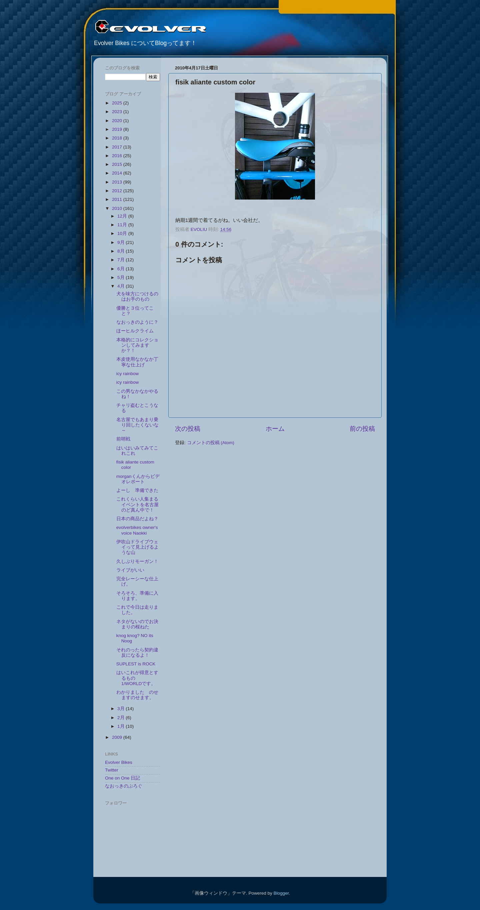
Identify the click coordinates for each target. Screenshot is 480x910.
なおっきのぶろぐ (123, 786)
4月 (121, 286)
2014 (117, 173)
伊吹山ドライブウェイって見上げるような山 (137, 547)
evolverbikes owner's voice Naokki (137, 530)
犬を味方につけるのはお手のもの (137, 296)
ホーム (275, 428)
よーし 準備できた (137, 490)
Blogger (281, 893)
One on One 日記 (122, 778)
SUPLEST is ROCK (136, 663)
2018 (117, 137)
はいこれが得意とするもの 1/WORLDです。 (137, 678)
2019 (117, 129)
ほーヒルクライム (137, 330)
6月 (121, 268)
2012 (117, 190)
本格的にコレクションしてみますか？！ (137, 345)
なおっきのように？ (139, 322)
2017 (117, 146)
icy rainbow (127, 373)
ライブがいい (130, 570)
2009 (117, 737)
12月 (122, 216)
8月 (121, 251)
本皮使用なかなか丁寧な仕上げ (137, 362)
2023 (117, 111)
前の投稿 (362, 428)
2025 (117, 102)
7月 (121, 259)
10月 (122, 233)
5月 (121, 277)
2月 (121, 717)
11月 (122, 224)
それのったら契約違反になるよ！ (137, 652)
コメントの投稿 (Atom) (210, 442)
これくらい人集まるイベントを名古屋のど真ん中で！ (137, 504)
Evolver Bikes (118, 762)
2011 (117, 199)
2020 (117, 120)
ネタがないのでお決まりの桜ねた (137, 624)
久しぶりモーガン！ (137, 561)
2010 (117, 208)
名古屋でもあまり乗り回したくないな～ (137, 425)
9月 (121, 242)
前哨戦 (125, 438)
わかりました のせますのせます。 (137, 695)
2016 (117, 155)
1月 (121, 726)
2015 (117, 164)
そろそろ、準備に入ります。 (137, 596)
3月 (121, 708)
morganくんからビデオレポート (138, 479)
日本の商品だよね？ (137, 518)
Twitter (111, 770)
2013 (117, 182)
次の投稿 (187, 428)
